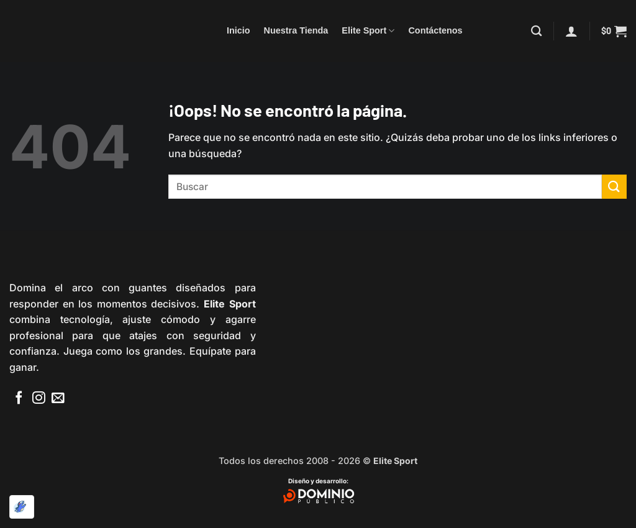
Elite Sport (368, 31)
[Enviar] (614, 187)
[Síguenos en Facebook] (18, 398)
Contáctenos (435, 30)
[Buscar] (536, 31)
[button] (571, 31)
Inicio (238, 30)
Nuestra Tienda (296, 30)
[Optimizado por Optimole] (21, 507)
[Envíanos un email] (58, 398)
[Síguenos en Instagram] (38, 398)
